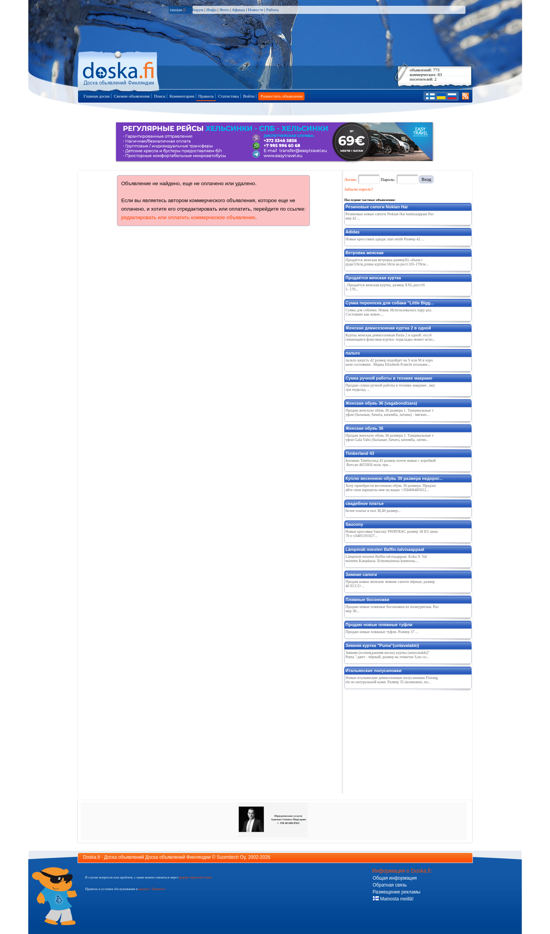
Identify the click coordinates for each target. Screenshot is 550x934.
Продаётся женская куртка (373, 277)
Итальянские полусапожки (373, 670)
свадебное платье (364, 503)
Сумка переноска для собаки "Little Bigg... (389, 303)
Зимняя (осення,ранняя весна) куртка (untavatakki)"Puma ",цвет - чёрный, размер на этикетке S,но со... (387, 654)
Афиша (238, 9)
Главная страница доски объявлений (119, 70)
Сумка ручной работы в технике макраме (388, 378)
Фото (224, 9)
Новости (255, 9)
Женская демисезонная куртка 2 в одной (388, 328)
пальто (352, 353)
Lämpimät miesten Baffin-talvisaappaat (384, 549)
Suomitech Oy (231, 857)
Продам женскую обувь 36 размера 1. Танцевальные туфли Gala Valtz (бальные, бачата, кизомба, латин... (389, 437)
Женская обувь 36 (364, 428)
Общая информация (395, 878)
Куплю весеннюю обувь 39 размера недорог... (393, 478)
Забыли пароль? (358, 189)
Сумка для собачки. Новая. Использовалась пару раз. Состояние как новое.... (388, 312)
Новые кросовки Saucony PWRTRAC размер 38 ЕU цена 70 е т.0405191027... (391, 533)
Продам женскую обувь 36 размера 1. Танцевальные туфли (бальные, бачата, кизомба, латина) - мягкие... (389, 412)
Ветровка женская (364, 252)
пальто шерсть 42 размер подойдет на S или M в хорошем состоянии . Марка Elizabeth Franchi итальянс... (389, 362)
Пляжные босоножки (367, 599)
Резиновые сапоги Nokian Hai (376, 206)
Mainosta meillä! (393, 899)
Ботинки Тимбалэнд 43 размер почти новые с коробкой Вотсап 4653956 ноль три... (390, 462)
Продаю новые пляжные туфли (378, 624)
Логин (349, 179)
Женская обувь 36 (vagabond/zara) (381, 403)
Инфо (211, 9)
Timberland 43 (359, 453)
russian (178, 9)
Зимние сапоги (361, 574)
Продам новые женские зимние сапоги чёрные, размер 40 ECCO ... (390, 583)
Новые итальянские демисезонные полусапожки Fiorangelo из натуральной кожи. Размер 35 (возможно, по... (391, 680)
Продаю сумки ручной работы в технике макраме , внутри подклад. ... (390, 387)
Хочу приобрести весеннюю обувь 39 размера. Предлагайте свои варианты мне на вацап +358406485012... (390, 487)
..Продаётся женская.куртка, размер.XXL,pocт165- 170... (385, 287)
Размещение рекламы (397, 892)
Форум (197, 9)
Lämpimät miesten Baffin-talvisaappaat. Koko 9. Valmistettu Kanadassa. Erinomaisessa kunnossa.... (386, 558)
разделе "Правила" (152, 889)
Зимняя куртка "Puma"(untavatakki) (382, 645)
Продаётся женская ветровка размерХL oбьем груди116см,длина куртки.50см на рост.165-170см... (386, 262)
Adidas (352, 232)
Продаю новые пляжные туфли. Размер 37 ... (381, 632)
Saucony (354, 524)
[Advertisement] (402, 740)
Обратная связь (390, 885)
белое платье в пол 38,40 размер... (373, 510)
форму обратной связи (195, 877)
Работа (272, 9)
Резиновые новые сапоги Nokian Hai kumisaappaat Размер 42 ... (389, 216)
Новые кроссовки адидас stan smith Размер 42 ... (384, 239)
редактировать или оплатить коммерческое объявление (188, 217)
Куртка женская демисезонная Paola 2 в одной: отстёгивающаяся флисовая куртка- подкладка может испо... (390, 337)
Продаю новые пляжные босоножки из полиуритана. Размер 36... (391, 609)
